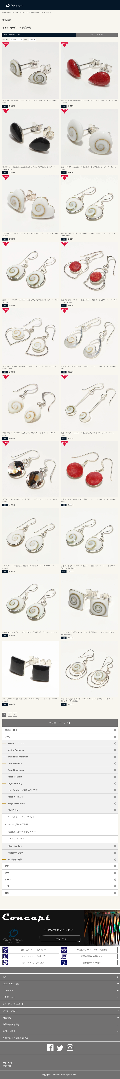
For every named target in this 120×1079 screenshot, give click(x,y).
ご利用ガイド (9, 997)
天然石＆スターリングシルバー (22, 832)
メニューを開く (112, 5)
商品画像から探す (11, 1024)
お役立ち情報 (9, 1031)
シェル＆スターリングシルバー (22, 817)
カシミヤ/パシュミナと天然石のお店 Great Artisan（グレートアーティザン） (14, 5)
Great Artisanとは (11, 983)
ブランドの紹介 (10, 1011)
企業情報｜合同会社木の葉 (15, 1038)
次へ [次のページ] (15, 715)
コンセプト (8, 990)
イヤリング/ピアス (16, 839)
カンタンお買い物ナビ (13, 1004)
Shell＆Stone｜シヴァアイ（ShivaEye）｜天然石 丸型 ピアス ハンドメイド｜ (30, 632)
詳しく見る (61, 939)
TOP (5, 977)
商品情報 (7, 1018)
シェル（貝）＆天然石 (18, 824)
